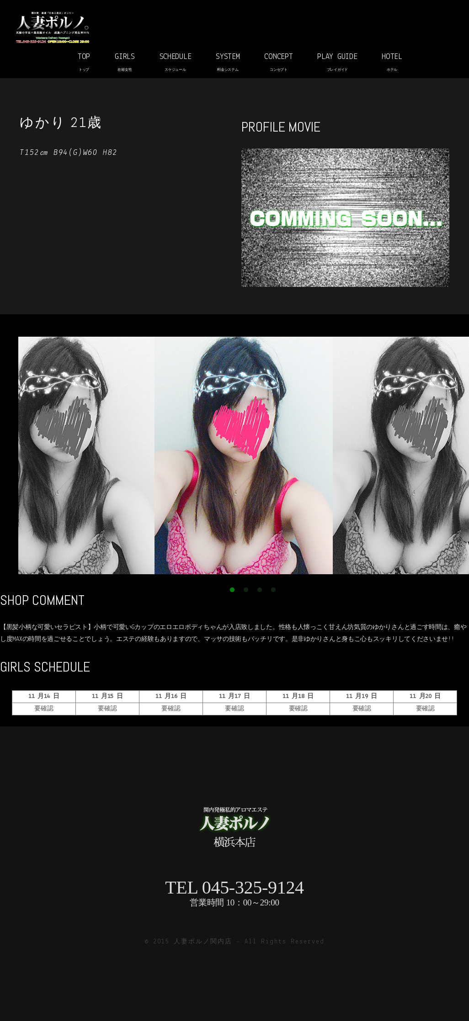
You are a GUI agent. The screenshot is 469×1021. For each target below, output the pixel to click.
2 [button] (245, 590)
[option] (244, 455)
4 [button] (273, 590)
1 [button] (232, 590)
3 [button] (259, 590)
